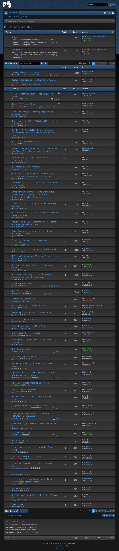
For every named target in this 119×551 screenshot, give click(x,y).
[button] (89, 63)
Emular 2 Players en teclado (24, 389)
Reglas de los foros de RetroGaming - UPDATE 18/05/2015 (33, 81)
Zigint (15, 418)
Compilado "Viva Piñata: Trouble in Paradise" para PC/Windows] (34, 183)
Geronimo (87, 405)
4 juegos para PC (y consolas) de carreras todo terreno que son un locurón (33, 373)
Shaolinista (87, 148)
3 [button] (99, 63)
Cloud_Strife (88, 413)
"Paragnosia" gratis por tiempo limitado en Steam (34, 249)
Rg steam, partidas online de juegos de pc (30, 382)
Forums (15, 13)
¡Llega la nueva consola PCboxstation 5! (29, 405)
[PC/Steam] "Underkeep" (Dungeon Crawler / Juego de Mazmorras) (35, 257)
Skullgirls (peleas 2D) (20, 432)
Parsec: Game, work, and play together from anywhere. (31, 448)
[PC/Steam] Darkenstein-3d (24, 141)
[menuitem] (105, 13)
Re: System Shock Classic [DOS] (93, 36)
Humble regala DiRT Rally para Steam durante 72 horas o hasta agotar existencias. (34, 480)
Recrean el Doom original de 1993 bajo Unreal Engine (32, 364)
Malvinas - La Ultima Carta (23, 298)
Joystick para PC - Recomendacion (27, 332)
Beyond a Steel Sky (20, 488)
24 (49, 107)
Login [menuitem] (109, 13)
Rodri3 (15, 74)
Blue (14, 452)
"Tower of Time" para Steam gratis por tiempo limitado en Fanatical (33, 113)
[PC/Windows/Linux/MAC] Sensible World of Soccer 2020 (34, 496)
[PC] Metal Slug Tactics (21, 349)
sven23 (15, 315)
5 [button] (105, 63)
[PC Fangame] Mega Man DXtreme (94, 49)
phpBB (53, 543)
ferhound (16, 98)
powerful (87, 479)
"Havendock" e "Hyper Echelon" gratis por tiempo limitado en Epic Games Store (34, 223)
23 (47, 107)
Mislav (15, 490)
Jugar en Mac (17, 504)
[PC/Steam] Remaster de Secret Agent (29, 305)
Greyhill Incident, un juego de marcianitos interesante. (30, 241)
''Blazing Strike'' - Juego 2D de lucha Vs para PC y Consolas (33, 341)
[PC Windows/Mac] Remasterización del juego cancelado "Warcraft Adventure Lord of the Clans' (34, 174)
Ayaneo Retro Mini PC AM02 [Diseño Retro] (31, 312)
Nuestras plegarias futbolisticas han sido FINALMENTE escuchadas (30, 414)
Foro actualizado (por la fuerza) (25, 72)
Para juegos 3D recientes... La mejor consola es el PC (34, 464)
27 (58, 107)
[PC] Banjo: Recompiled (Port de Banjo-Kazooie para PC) (33, 266)
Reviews (15, 36)
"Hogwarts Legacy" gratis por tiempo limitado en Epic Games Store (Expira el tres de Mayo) (34, 149)
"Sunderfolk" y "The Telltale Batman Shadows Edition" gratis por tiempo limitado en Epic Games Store (34, 132)
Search (9, 17)
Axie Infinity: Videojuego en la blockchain (29, 356)
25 (52, 107)
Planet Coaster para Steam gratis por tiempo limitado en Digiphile (32, 232)
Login (17, 17)
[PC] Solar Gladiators (20, 440)
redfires (16, 245)
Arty (55, 546)
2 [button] (96, 63)
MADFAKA (17, 428)
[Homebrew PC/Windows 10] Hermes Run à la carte (32, 397)
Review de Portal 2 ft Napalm (25, 319)
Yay (85, 51)
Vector (15, 474)
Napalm (87, 38)
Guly (15, 506)
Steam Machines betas (21, 283)
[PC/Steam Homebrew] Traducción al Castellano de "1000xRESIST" (35, 122)
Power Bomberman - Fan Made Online (29, 326)
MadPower (17, 435)
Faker (86, 382)
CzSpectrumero (89, 423)
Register (25, 17)
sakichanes (88, 72)
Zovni (86, 283)
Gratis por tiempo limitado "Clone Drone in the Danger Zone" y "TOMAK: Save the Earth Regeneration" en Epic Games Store (32, 194)
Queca (86, 239)
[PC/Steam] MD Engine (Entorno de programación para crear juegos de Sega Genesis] (34, 275)
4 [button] (102, 63)
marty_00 (16, 85)
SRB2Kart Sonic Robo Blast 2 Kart (27, 456)
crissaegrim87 (88, 93)
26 (55, 107)
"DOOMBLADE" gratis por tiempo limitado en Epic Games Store (34, 158)
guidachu (87, 249)
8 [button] (110, 63)
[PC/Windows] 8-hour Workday (25, 166)
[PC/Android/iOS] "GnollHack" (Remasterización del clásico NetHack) (34, 213)
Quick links (6, 13)
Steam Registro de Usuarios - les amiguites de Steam (32, 95)
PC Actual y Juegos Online (19, 27)
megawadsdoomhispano (92, 305)
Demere (86, 319)
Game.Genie (88, 298)
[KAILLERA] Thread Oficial (23, 104)
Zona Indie (16, 49)
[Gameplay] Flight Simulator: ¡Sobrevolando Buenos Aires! (34, 424)
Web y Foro (36, 74)
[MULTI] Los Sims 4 (20, 291)
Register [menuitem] (113, 13)
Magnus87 (87, 274)
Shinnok (87, 79)
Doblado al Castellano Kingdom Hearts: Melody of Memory (34, 204)
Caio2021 (16, 392)
